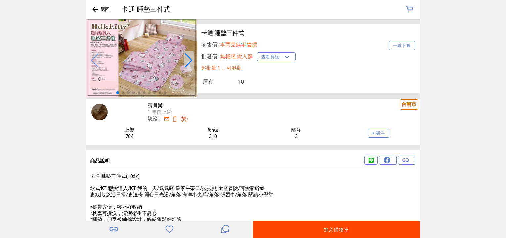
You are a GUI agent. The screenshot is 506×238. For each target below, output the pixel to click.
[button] (94, 60)
